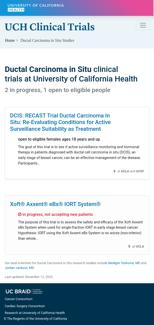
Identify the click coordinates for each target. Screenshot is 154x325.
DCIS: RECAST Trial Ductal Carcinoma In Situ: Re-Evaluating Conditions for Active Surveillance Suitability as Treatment (60, 122)
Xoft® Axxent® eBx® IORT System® (55, 204)
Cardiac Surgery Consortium (25, 306)
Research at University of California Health (35, 313)
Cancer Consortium (18, 299)
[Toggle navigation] (143, 25)
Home (10, 40)
